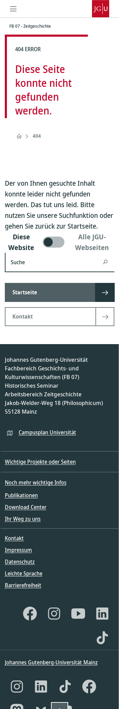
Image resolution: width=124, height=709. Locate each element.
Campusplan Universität (47, 432)
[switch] (59, 242)
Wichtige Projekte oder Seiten (40, 462)
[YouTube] (78, 613)
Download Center (25, 507)
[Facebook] (30, 613)
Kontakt (14, 538)
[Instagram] (54, 613)
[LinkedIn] (102, 613)
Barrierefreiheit (23, 585)
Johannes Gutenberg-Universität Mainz (51, 662)
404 (37, 135)
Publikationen (21, 495)
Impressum (18, 550)
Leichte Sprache (23, 573)
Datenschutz (20, 561)
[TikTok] (102, 638)
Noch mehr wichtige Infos (35, 482)
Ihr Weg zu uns (23, 519)
